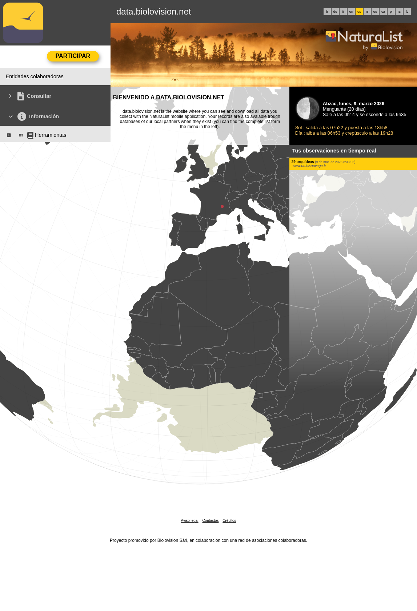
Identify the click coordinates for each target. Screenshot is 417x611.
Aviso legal (189, 521)
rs (399, 11)
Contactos (210, 521)
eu (375, 11)
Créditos (229, 521)
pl (391, 11)
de (335, 11)
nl (367, 11)
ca (383, 11)
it (343, 11)
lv (407, 11)
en (351, 11)
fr (327, 11)
